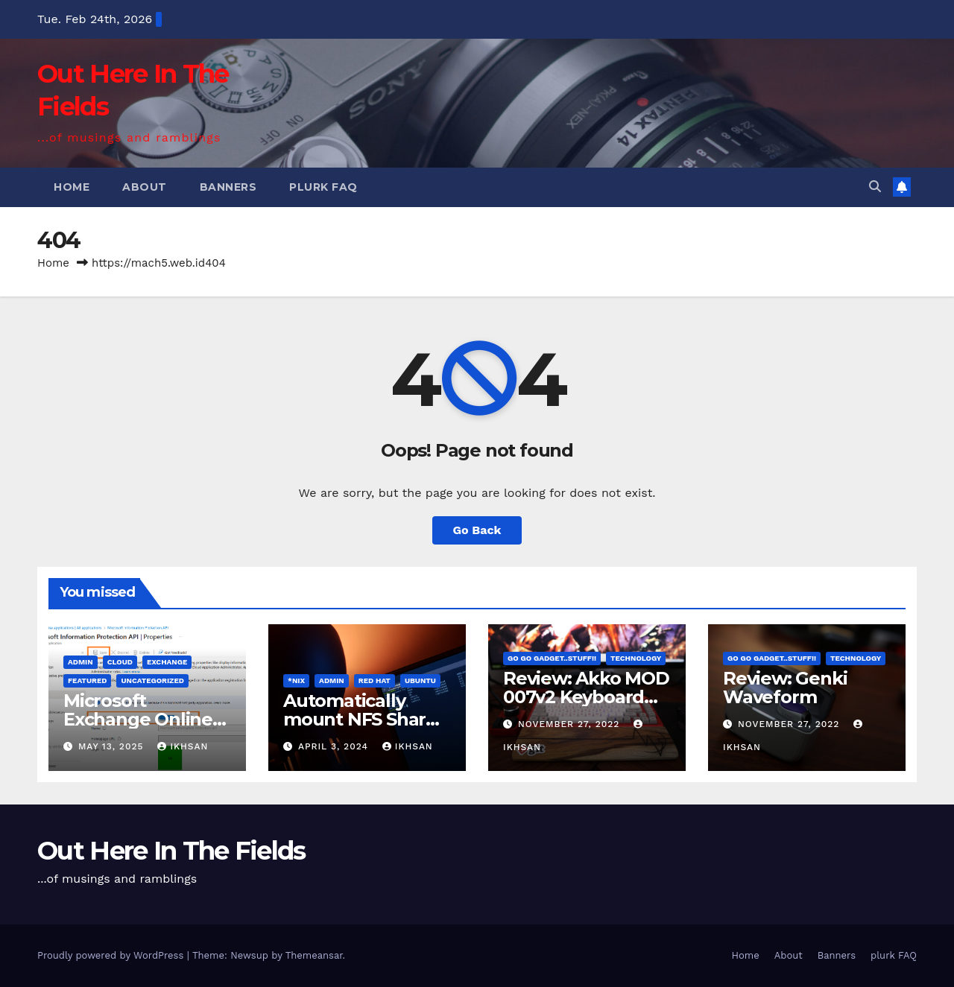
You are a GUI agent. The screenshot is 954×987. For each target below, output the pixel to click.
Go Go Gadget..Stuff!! (552, 658)
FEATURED (87, 680)
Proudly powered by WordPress (112, 955)
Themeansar (314, 955)
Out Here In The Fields (171, 850)
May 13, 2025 (112, 746)
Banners (228, 187)
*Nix (296, 680)
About (144, 187)
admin (80, 662)
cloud (120, 662)
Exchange (167, 662)
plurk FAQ (323, 187)
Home (71, 187)
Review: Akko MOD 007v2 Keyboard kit (586, 696)
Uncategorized (152, 680)
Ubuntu (420, 680)
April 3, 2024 (335, 746)
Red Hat (374, 680)
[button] (875, 187)
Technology (635, 658)
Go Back (477, 530)
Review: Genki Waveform (785, 687)
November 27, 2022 (570, 724)
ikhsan (182, 746)
